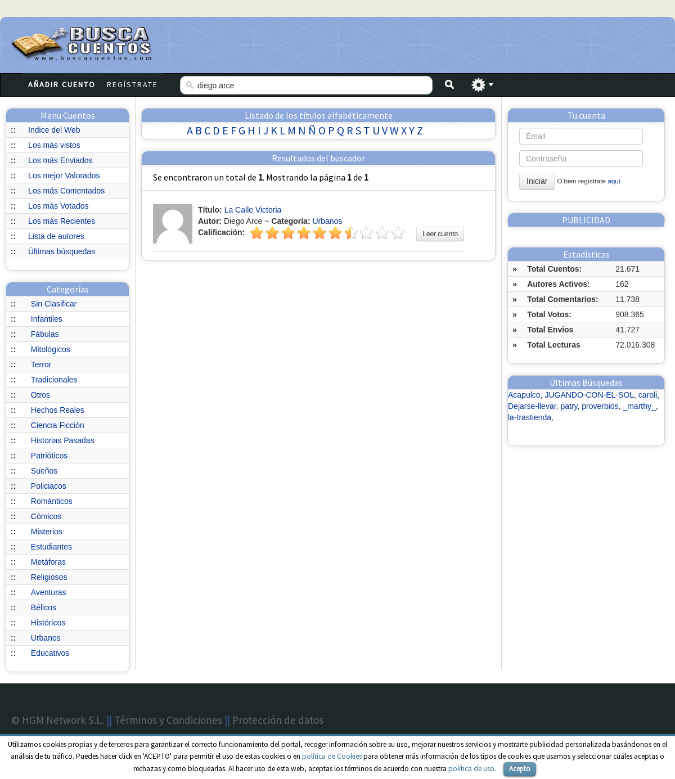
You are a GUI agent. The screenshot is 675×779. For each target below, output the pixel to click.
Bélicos (43, 607)
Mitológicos (50, 349)
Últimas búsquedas (61, 251)
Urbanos (46, 637)
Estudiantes (51, 546)
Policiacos (48, 485)
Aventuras (48, 592)
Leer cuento (440, 234)
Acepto (519, 768)
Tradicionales (54, 379)
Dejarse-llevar (532, 406)
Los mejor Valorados (64, 175)
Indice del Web (54, 129)
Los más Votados (58, 205)
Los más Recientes (61, 221)
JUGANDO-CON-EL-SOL (589, 394)
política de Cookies (332, 756)
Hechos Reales (57, 410)
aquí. (615, 180)
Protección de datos (277, 720)
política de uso (471, 768)
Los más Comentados (66, 190)
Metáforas (48, 561)
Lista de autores (56, 236)
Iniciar (536, 181)
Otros (40, 394)
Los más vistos (54, 145)
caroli (647, 394)
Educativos (50, 653)
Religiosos (49, 577)
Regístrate (132, 84)
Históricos (48, 622)
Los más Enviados (60, 160)
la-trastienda (529, 417)
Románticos (52, 501)
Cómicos (46, 516)
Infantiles (46, 318)
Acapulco (524, 394)
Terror (41, 364)
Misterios (46, 531)
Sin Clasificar (54, 303)
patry (568, 406)
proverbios (600, 406)
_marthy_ (639, 406)
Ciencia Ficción (57, 425)
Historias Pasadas (62, 440)
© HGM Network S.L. (57, 720)
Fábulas (45, 334)
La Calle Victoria (253, 209)
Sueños (44, 470)
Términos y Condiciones (168, 720)
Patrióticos (49, 455)
